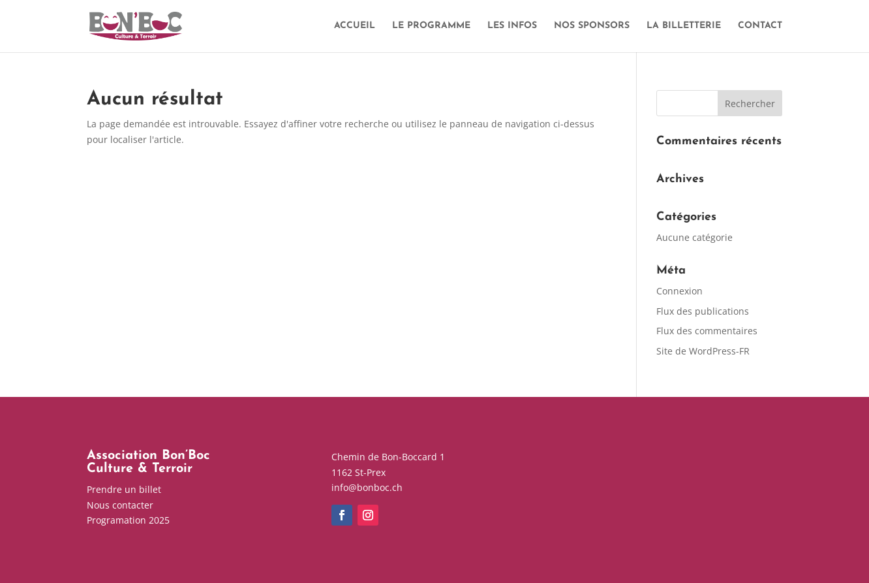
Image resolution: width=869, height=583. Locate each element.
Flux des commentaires (706, 330)
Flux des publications (702, 311)
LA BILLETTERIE (684, 26)
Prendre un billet (124, 489)
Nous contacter (120, 505)
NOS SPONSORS (592, 26)
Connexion (679, 291)
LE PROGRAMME (431, 26)
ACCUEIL (354, 26)
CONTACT (760, 26)
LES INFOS (512, 26)
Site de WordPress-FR (703, 351)
